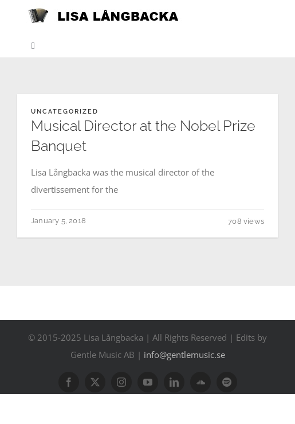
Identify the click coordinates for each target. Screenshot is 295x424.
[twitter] (95, 382)
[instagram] (121, 382)
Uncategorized (65, 111)
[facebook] (68, 382)
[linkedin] (174, 382)
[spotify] (227, 382)
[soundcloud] (200, 382)
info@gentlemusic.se (184, 354)
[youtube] (147, 382)
